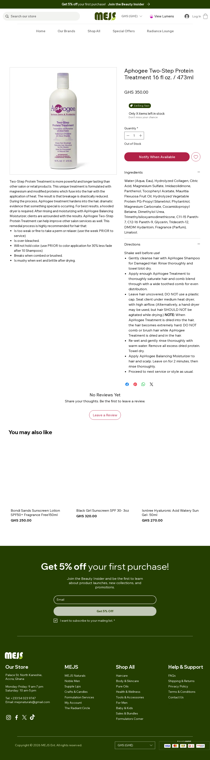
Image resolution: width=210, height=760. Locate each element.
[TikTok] (32, 717)
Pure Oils (122, 686)
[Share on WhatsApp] (143, 384)
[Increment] (141, 135)
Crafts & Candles (76, 692)
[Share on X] (151, 384)
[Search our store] (41, 16)
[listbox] (132, 16)
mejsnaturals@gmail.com (32, 702)
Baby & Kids (124, 708)
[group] (105, 492)
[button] (130, 4)
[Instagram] (8, 717)
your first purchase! (84, 4)
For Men (122, 703)
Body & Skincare (127, 681)
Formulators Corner (129, 719)
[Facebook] (16, 717)
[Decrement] (127, 135)
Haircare (122, 676)
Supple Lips (72, 686)
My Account (73, 703)
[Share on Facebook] (127, 384)
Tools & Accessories (130, 697)
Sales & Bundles (127, 713)
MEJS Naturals (75, 676)
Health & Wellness (128, 692)
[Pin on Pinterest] (135, 384)
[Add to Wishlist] (195, 156)
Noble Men (72, 681)
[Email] (103, 600)
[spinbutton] (134, 135)
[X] (24, 717)
